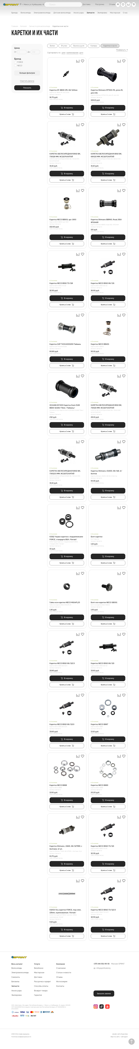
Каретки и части (112, 46)
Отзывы (111, 4)
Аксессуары (16, 997)
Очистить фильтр (27, 81)
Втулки (65, 46)
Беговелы (15, 988)
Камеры (95, 46)
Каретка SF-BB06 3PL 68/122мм (63, 90)
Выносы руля (79, 46)
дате (81, 53)
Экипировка (16, 1002)
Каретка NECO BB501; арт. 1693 (63, 221)
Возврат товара (40, 997)
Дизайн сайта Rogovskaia (120, 1041)
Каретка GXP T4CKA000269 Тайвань (65, 346)
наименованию (72, 53)
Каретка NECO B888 (58, 791)
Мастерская (39, 979)
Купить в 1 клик (67, 115)
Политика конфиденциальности (21, 1043)
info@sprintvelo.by (103, 975)
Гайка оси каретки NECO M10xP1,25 (65, 606)
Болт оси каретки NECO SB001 (104, 606)
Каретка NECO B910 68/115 (102, 668)
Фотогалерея (61, 988)
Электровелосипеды (42, 13)
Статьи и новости (63, 979)
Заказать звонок (104, 1000)
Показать (27, 88)
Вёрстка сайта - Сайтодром (119, 1043)
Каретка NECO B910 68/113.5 (62, 729)
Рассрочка (99, 4)
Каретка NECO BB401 (100, 346)
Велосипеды (16, 975)
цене (63, 53)
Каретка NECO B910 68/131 (102, 285)
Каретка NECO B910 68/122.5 (62, 668)
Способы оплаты (41, 993)
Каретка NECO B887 (99, 729)
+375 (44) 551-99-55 (101, 971)
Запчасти (15, 993)
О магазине (61, 975)
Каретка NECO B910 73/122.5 (103, 916)
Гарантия (38, 1002)
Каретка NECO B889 (99, 791)
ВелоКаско (38, 975)
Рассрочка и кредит (42, 988)
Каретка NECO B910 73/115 (102, 852)
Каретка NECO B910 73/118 (61, 285)
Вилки (52, 46)
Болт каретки (96, 540)
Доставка (86, 4)
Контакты (60, 993)
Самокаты (15, 984)
